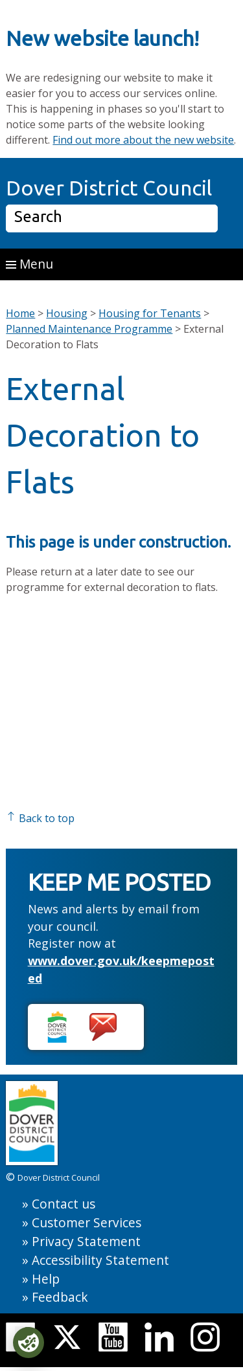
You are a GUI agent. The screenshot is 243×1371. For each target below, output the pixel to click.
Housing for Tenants (149, 313)
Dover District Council (109, 187)
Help (46, 1278)
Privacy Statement (86, 1241)
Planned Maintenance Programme (89, 329)
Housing (66, 313)
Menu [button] (29, 264)
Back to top (40, 818)
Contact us (63, 1203)
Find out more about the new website (143, 140)
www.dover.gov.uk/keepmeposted (121, 969)
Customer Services (86, 1222)
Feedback (60, 1297)
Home (20, 313)
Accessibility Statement (100, 1260)
